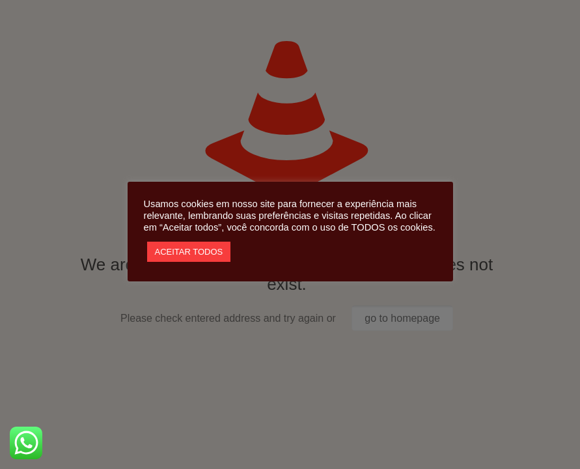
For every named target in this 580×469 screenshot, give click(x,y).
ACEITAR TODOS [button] (189, 252)
